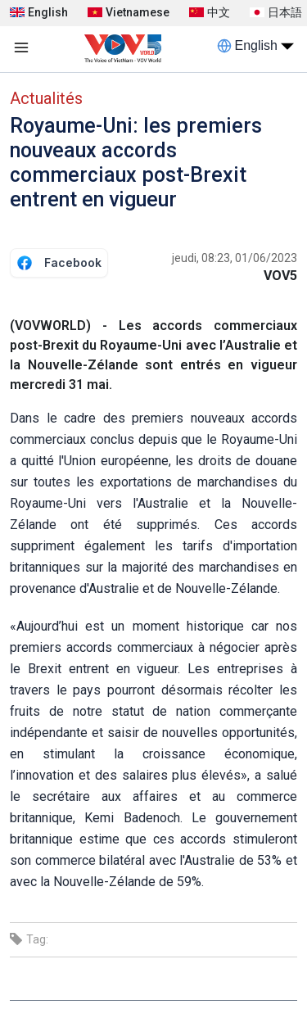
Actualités (46, 98)
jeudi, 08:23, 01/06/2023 (234, 258)
